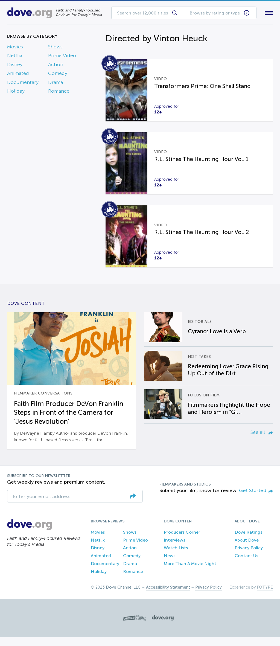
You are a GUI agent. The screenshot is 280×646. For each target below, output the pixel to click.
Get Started (256, 499)
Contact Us (246, 565)
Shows (55, 48)
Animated (18, 74)
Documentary (23, 83)
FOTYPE (265, 596)
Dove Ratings (248, 541)
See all (261, 441)
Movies (15, 48)
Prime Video (62, 57)
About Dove (247, 549)
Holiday (16, 92)
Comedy (57, 74)
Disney (14, 65)
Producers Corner (182, 541)
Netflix (14, 57)
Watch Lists (176, 557)
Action (55, 65)
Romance (58, 92)
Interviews (174, 549)
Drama (55, 83)
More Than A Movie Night (190, 573)
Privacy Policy (249, 557)
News (169, 565)
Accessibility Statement (168, 596)
